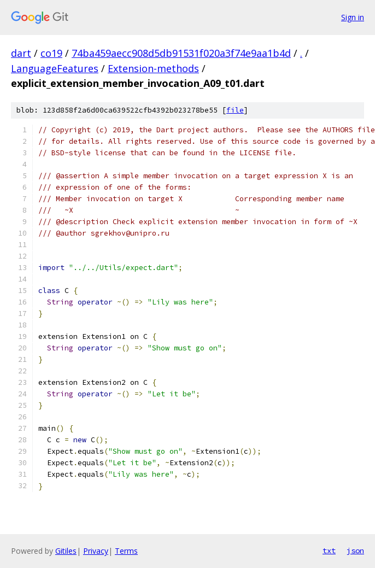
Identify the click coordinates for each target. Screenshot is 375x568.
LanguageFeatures (54, 68)
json (355, 550)
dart (21, 53)
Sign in (352, 17)
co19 (51, 53)
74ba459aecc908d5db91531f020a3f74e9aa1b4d (181, 53)
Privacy (95, 551)
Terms (126, 551)
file (235, 110)
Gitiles (66, 551)
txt (329, 550)
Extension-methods (153, 68)
